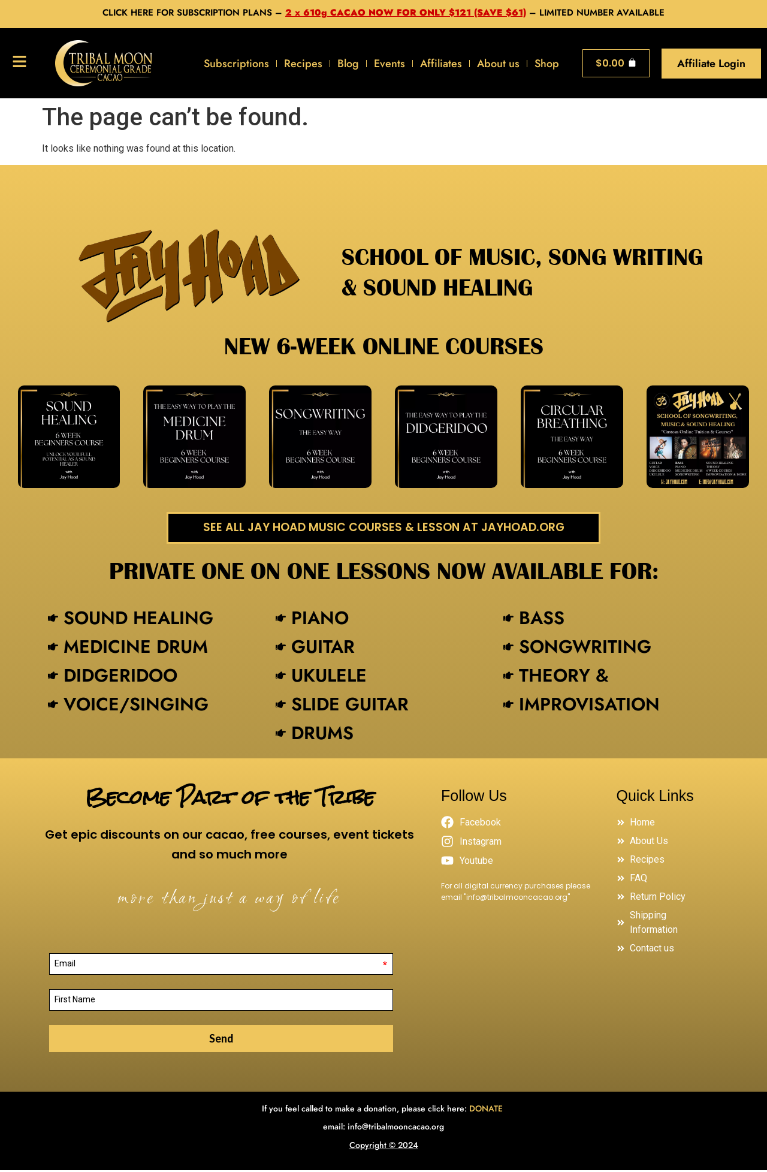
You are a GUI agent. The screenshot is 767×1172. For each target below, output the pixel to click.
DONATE (487, 1110)
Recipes (303, 64)
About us (498, 64)
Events (389, 64)
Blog (348, 64)
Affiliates (441, 64)
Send (221, 1040)
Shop (547, 64)
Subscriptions (236, 64)
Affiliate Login (711, 63)
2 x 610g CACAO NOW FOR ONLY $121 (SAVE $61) (405, 12)
